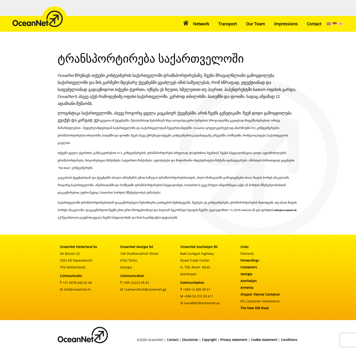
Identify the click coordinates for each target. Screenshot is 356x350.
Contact (314, 24)
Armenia (246, 287)
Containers (248, 267)
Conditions (289, 340)
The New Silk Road (254, 308)
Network (201, 24)
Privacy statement (233, 340)
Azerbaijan (248, 281)
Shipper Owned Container (260, 294)
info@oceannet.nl (285, 210)
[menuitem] (329, 24)
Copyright (209, 340)
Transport (227, 24)
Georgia (246, 274)
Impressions (286, 24)
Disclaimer (190, 340)
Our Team (255, 24)
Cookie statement (264, 340)
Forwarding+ (250, 260)
